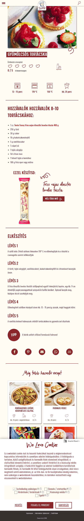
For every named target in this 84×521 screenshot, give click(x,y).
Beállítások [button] (54, 513)
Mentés (18, 505)
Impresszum (29, 513)
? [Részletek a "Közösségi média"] (68, 492)
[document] (42, 462)
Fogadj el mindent (40, 505)
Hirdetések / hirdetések (28, 492)
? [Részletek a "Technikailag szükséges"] (40, 489)
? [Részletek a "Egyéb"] (47, 495)
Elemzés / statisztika (57, 489)
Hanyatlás (64, 505)
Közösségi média (57, 492)
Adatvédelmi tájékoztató (42, 513)
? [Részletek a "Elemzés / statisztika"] (70, 489)
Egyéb (41, 495)
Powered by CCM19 (42, 518)
